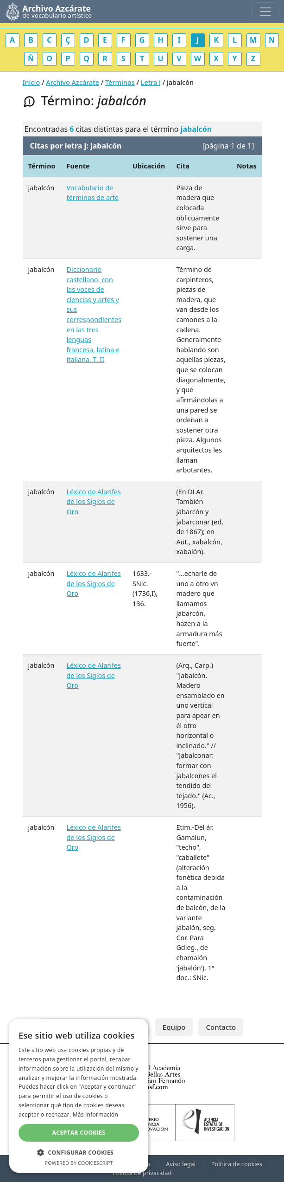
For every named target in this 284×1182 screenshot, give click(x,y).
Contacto (221, 1027)
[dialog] (78, 1096)
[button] (79, 1152)
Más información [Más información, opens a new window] (95, 1114)
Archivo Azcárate (72, 82)
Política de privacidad (142, 1173)
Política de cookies (236, 1164)
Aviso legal (181, 1164)
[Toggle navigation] (265, 11)
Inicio (31, 82)
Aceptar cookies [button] (78, 1133)
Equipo (174, 1027)
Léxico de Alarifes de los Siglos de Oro (94, 501)
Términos (120, 82)
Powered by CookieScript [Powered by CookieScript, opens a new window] (79, 1162)
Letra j (151, 82)
